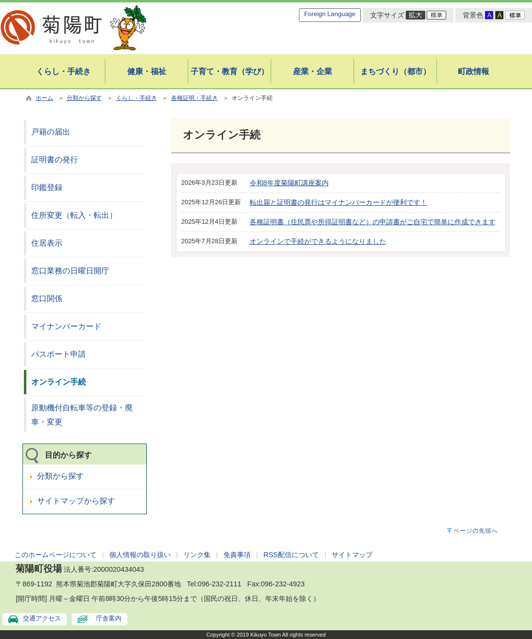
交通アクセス (42, 618)
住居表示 (46, 243)
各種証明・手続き (194, 98)
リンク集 (197, 555)
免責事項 (237, 555)
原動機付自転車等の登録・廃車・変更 (82, 415)
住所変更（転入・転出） (74, 215)
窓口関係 (46, 298)
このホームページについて (56, 555)
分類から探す (84, 98)
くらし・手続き (136, 98)
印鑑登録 (46, 187)
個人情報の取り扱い (140, 555)
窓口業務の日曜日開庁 (70, 271)
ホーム (44, 98)
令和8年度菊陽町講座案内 (289, 183)
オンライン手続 (58, 382)
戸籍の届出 (50, 132)
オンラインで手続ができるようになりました (318, 241)
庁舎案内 (108, 618)
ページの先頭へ (475, 531)
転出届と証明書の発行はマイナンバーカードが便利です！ (338, 202)
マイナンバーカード (66, 326)
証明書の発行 (54, 159)
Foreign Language (329, 14)
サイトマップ (352, 555)
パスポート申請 (58, 354)
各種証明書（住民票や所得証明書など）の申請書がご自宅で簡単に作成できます (372, 222)
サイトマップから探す (76, 501)
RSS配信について (291, 555)
